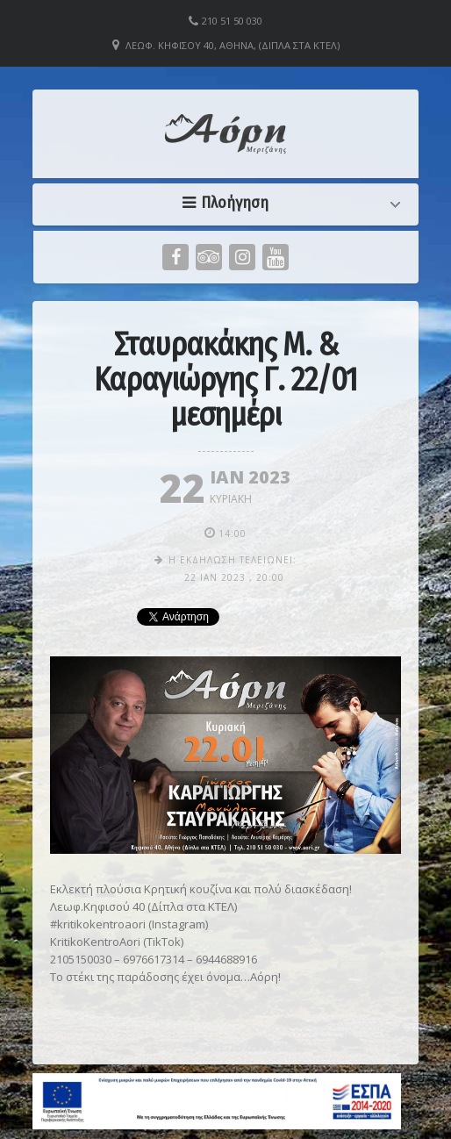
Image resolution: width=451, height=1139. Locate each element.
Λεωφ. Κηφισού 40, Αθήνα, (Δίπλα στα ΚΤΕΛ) (232, 45)
